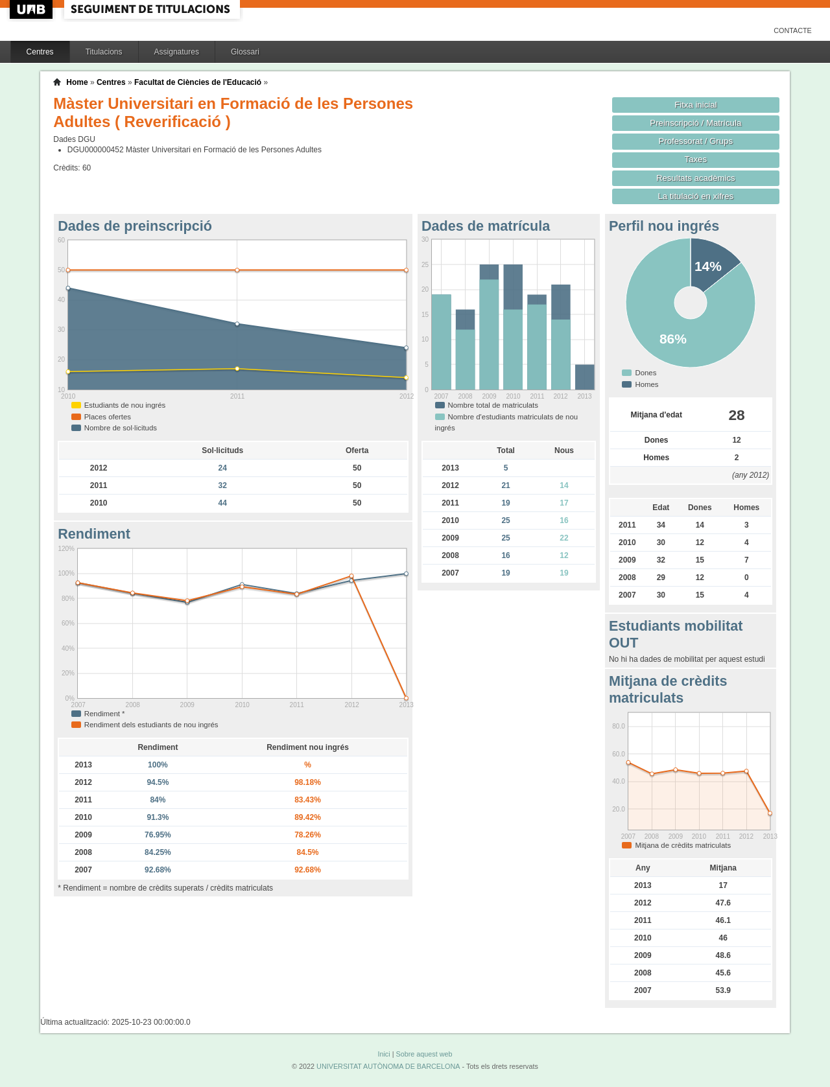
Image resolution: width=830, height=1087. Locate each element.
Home (77, 82)
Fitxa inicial (695, 105)
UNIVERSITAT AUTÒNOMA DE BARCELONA (388, 1066)
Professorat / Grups (696, 141)
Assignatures (176, 51)
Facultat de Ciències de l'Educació (197, 82)
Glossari (245, 51)
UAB (32, 9)
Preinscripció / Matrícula (695, 123)
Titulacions (104, 51)
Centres (40, 51)
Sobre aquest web (424, 1054)
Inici (383, 1054)
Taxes (696, 159)
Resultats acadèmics (695, 178)
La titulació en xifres (695, 196)
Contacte (793, 30)
